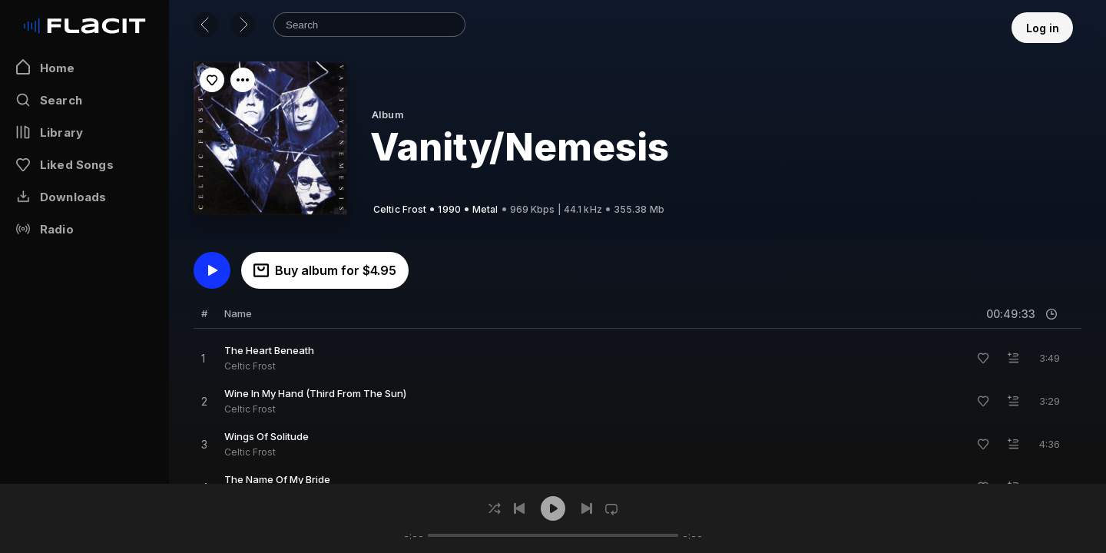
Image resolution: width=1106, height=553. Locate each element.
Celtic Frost (250, 366)
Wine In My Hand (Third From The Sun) (315, 393)
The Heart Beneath (269, 350)
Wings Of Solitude (266, 436)
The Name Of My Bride (277, 479)
